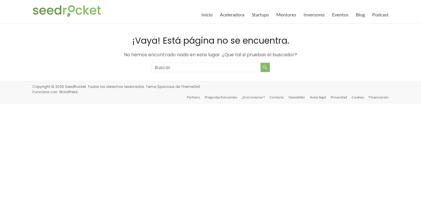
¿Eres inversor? (253, 97)
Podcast (380, 14)
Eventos (340, 14)
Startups (260, 14)
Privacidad (339, 97)
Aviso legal (318, 97)
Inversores (314, 14)
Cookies (358, 97)
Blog (360, 14)
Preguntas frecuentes (221, 97)
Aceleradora (232, 14)
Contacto (277, 97)
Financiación (379, 97)
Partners (193, 97)
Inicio (207, 14)
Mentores (286, 14)
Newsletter (297, 97)
